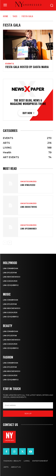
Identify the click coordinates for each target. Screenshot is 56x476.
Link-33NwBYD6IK (10, 268)
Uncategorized (28, 181)
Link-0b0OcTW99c (28, 206)
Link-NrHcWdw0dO (11, 277)
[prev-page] (5, 243)
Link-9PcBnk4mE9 (28, 228)
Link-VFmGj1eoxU (27, 184)
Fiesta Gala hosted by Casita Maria (27, 67)
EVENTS (9, 64)
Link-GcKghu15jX (10, 281)
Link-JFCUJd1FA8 (10, 273)
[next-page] (9, 243)
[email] (28, 405)
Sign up (28, 413)
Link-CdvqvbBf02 (11, 285)
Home (5, 16)
